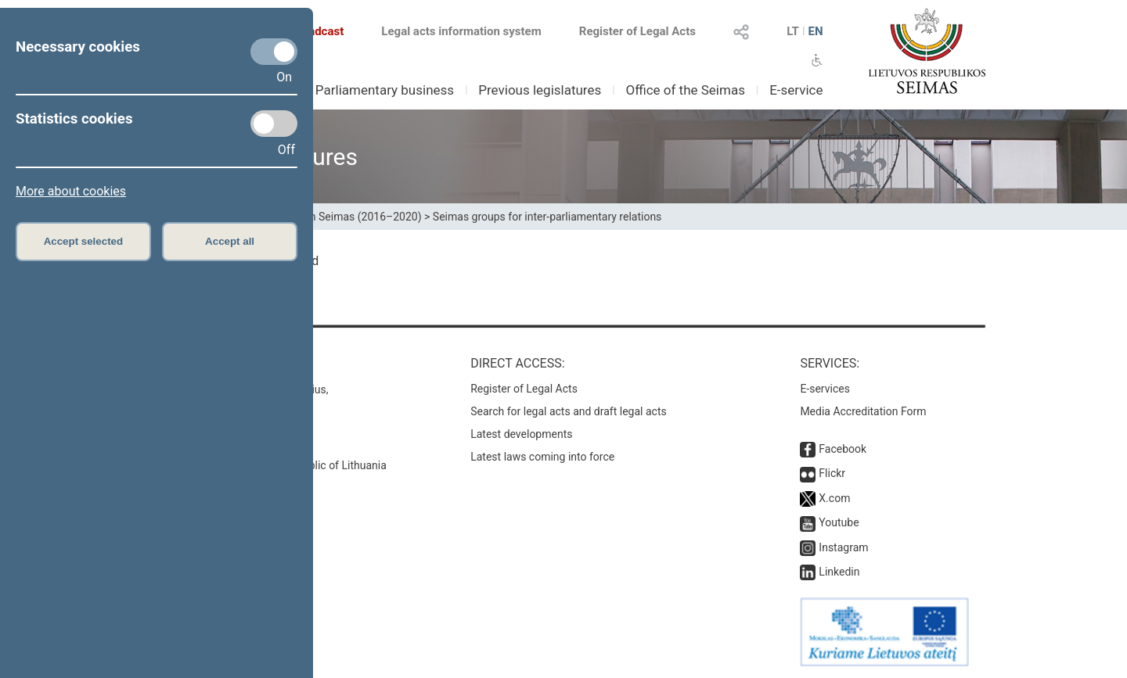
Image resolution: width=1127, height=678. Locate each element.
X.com (834, 498)
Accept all (229, 241)
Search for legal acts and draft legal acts (568, 411)
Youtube (839, 522)
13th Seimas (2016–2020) (358, 216)
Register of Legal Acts (637, 31)
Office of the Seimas (685, 90)
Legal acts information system (461, 31)
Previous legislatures (539, 90)
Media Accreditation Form (863, 411)
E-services (825, 388)
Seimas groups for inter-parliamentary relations (547, 216)
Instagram (843, 547)
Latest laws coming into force (542, 456)
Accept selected (84, 241)
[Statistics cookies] (273, 123)
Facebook (842, 449)
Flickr (832, 473)
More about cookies (71, 191)
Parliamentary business (384, 90)
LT (793, 31)
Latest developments (521, 434)
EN (815, 31)
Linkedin (839, 571)
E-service (796, 90)
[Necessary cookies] (273, 51)
